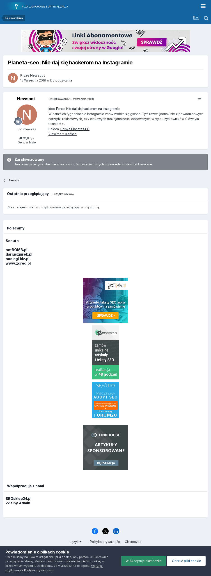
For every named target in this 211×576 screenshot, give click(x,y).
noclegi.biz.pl (17, 258)
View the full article (62, 134)
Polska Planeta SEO (74, 129)
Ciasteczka (133, 542)
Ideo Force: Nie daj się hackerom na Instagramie (84, 109)
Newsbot (26, 98)
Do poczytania (61, 80)
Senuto (12, 240)
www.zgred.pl (18, 263)
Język (75, 542)
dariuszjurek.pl (19, 254)
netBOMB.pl (16, 249)
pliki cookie (63, 557)
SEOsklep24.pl (18, 498)
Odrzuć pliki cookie (186, 561)
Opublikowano (71, 99)
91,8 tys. (26, 138)
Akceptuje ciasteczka (142, 561)
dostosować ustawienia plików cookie (73, 561)
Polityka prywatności (105, 542)
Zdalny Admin (18, 503)
